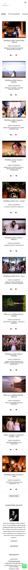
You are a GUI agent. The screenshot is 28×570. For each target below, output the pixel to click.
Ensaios (25, 14)
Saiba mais (14, 535)
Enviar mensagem (14, 555)
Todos (3, 14)
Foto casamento (14, 14)
